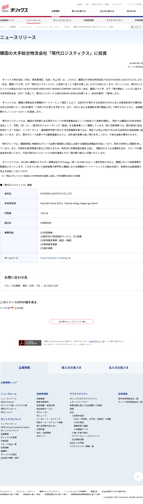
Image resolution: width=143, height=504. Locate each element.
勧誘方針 (94, 491)
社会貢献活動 (78, 439)
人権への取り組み (80, 432)
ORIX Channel (7, 401)
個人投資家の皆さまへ (47, 425)
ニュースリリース (8, 398)
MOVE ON (131, 11)
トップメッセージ (9, 423)
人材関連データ (81, 429)
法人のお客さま (119, 367)
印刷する (138, 27)
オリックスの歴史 (9, 454)
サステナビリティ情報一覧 (82, 446)
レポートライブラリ (79, 401)
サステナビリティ (114, 20)
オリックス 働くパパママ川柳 (14, 405)
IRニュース (41, 415)
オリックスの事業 (9, 437)
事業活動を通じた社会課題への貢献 (86, 405)
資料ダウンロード (9, 408)
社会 (72, 412)
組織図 (4, 450)
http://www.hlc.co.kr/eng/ (54, 258)
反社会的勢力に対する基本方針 (114, 491)
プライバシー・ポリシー (25, 491)
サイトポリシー (6, 491)
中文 (87, 4)
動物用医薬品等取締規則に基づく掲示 (85, 494)
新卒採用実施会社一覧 (128, 398)
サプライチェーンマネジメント (86, 435)
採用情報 (139, 20)
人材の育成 (79, 422)
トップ (2, 27)
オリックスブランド (10, 430)
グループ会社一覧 (9, 444)
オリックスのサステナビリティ (84, 398)
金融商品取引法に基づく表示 (56, 494)
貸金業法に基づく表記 (31, 494)
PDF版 (6, 308)
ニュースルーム (33, 20)
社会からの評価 (77, 442)
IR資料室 (41, 429)
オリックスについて (62, 20)
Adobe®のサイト (95, 341)
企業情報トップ (7, 20)
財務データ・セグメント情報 (50, 422)
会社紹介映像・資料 (10, 457)
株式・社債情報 (44, 432)
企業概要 (5, 433)
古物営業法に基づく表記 (9, 494)
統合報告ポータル (45, 408)
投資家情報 (89, 20)
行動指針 (5, 440)
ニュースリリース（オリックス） (47, 27)
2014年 (66, 27)
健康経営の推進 (81, 425)
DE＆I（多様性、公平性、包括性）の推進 (92, 418)
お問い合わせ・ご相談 (100, 4)
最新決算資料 (43, 401)
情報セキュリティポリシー (49, 491)
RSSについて (6, 412)
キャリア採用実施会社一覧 (130, 401)
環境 (72, 408)
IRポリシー (42, 435)
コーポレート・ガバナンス (49, 418)
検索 (134, 4)
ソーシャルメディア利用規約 (75, 491)
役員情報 (5, 447)
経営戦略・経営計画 (46, 405)
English (80, 4)
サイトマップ (117, 4)
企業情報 (12, 27)
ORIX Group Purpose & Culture (15, 427)
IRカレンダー (43, 412)
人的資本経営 (78, 415)
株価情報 (41, 398)
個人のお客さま (71, 367)
